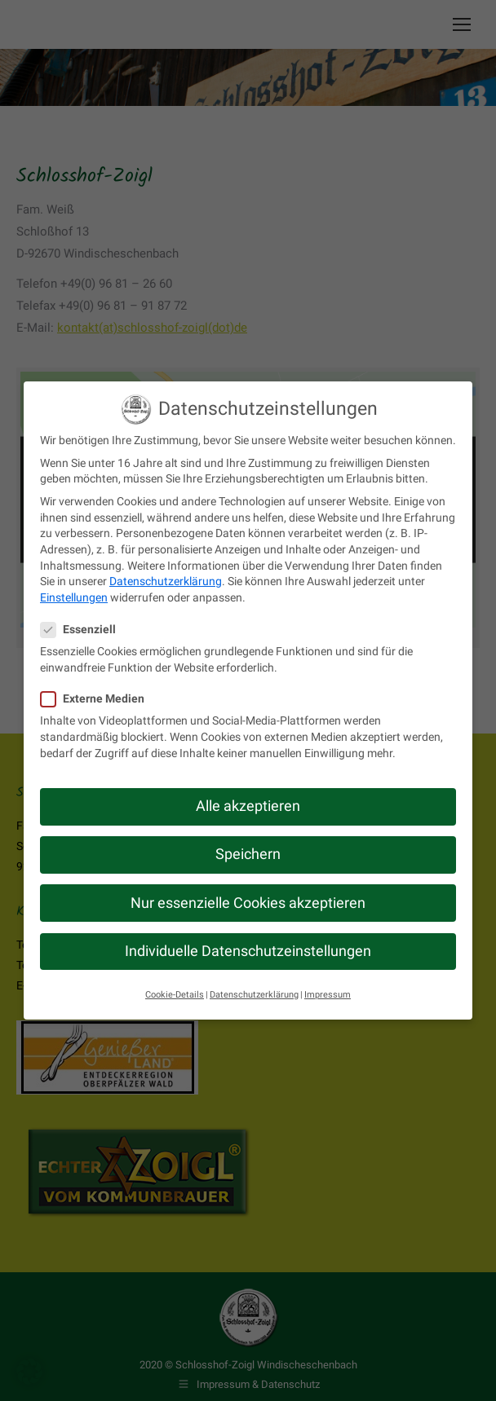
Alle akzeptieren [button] (248, 806)
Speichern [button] (248, 854)
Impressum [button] (327, 994)
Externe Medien (97, 699)
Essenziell (83, 629)
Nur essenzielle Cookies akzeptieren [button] (248, 902)
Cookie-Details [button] (174, 994)
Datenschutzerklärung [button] (254, 994)
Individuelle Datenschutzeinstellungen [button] (248, 951)
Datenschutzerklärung (165, 581)
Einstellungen (74, 597)
